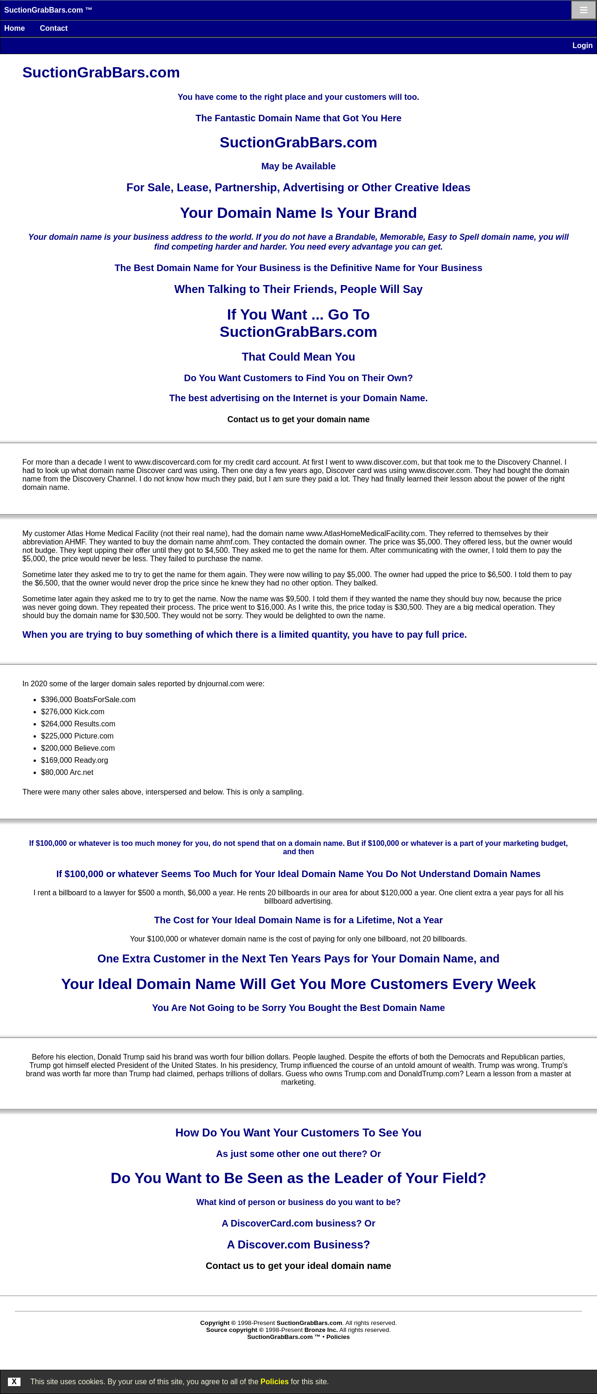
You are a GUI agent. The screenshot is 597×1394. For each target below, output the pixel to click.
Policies (275, 1382)
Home (14, 28)
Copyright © (218, 1322)
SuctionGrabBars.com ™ (48, 10)
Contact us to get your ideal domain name (298, 1266)
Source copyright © (235, 1329)
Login (582, 45)
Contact (54, 28)
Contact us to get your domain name (299, 419)
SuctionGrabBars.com (309, 1322)
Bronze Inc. (321, 1329)
